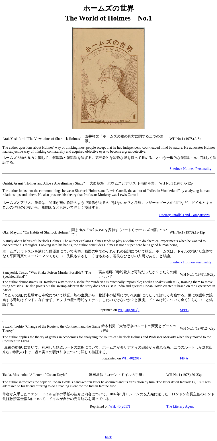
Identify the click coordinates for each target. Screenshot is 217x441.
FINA (184, 358)
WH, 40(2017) (128, 310)
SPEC (184, 310)
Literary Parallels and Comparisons (184, 215)
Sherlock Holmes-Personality (190, 168)
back (108, 437)
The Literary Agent (180, 406)
